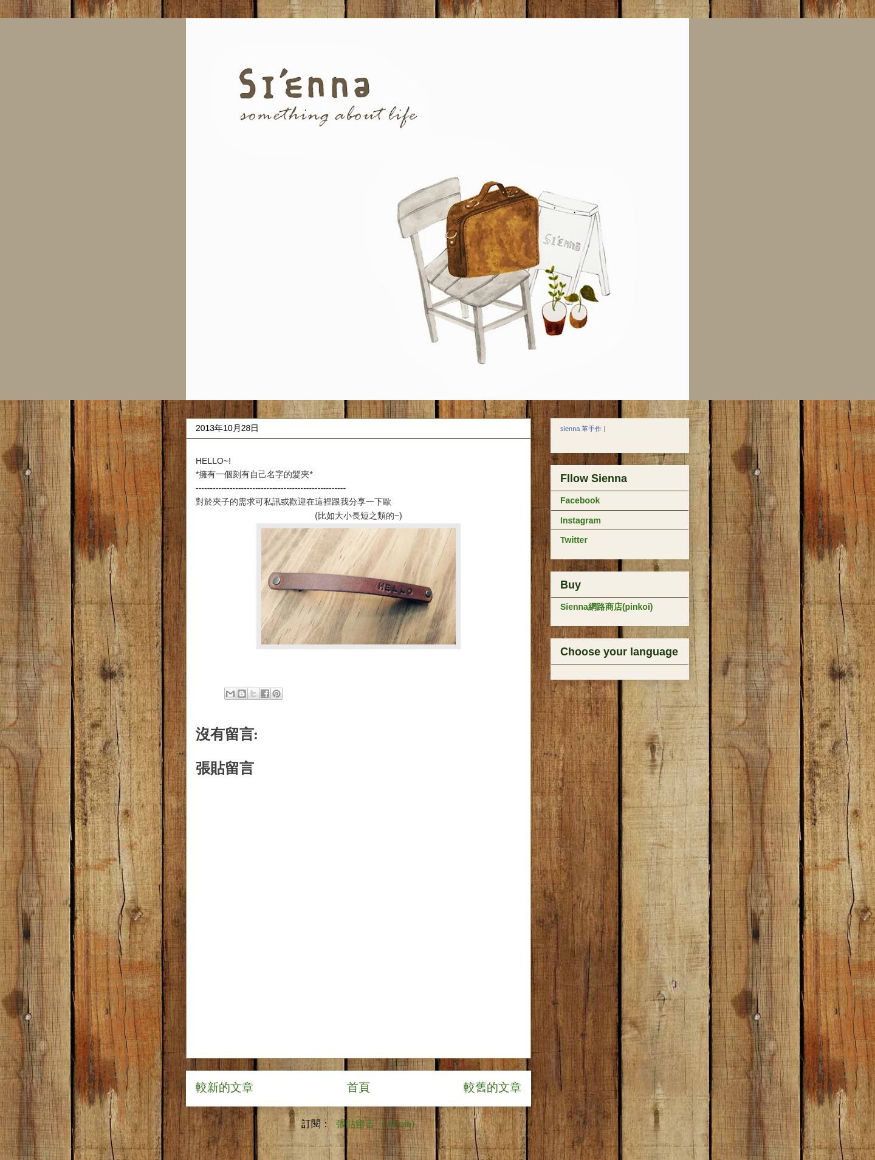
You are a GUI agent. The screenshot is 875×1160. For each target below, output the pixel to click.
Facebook (580, 500)
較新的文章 (224, 1088)
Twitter (574, 540)
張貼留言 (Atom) (376, 1124)
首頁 (358, 1088)
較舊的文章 (492, 1088)
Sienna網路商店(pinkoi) (606, 607)
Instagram (580, 520)
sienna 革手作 (581, 428)
